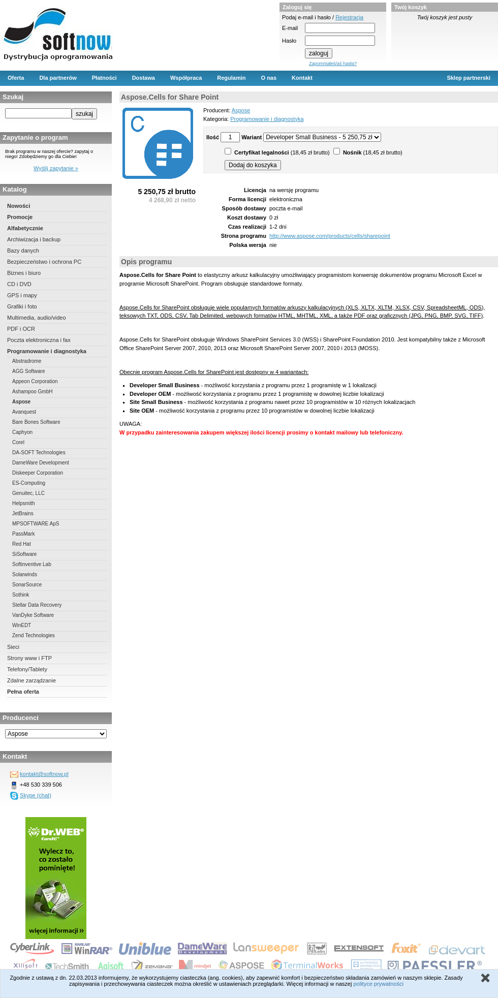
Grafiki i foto (22, 306)
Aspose (21, 401)
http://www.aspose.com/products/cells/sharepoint (329, 236)
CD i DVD (19, 284)
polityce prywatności (378, 984)
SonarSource (27, 584)
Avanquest (24, 412)
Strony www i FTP (29, 658)
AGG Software (28, 371)
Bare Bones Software (36, 422)
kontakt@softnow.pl (44, 774)
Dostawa (143, 78)
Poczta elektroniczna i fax (39, 340)
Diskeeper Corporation (37, 473)
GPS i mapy (22, 295)
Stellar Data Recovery (36, 605)
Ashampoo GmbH (32, 391)
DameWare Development (40, 462)
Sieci (13, 647)
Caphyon (22, 432)
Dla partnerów (57, 78)
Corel (18, 442)
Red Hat (21, 544)
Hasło (289, 41)
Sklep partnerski (468, 78)
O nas (269, 78)
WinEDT (21, 625)
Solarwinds (24, 574)
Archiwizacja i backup (33, 239)
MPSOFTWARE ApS (35, 523)
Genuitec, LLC (28, 493)
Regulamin (231, 78)
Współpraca (186, 78)
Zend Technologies (33, 635)
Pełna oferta (23, 692)
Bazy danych (23, 250)
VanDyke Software (33, 615)
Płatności (104, 78)
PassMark (23, 534)
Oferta (16, 78)
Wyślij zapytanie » (56, 168)
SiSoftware (24, 554)
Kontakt (302, 78)
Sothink (20, 595)
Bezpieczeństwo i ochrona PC (44, 262)
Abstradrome (26, 361)
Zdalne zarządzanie (31, 680)
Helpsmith (23, 503)
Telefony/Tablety (27, 669)
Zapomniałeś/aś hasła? (333, 63)
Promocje (20, 217)
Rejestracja (349, 17)
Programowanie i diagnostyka (46, 351)
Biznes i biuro (24, 273)
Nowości (18, 206)
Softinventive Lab (31, 564)
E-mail (290, 28)
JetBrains (23, 513)
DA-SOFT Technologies (39, 452)
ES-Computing (28, 483)
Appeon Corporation (35, 381)
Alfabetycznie (25, 228)
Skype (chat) (35, 795)
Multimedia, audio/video (36, 318)
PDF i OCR (21, 329)
